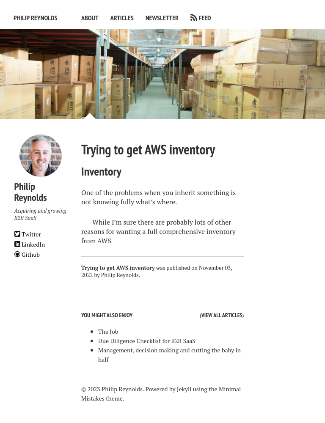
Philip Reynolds (36, 18)
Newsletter (162, 18)
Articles (122, 18)
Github (27, 254)
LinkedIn (29, 244)
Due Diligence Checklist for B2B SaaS (147, 341)
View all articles (221, 315)
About (90, 18)
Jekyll (184, 389)
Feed (205, 18)
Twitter (27, 234)
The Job (108, 331)
